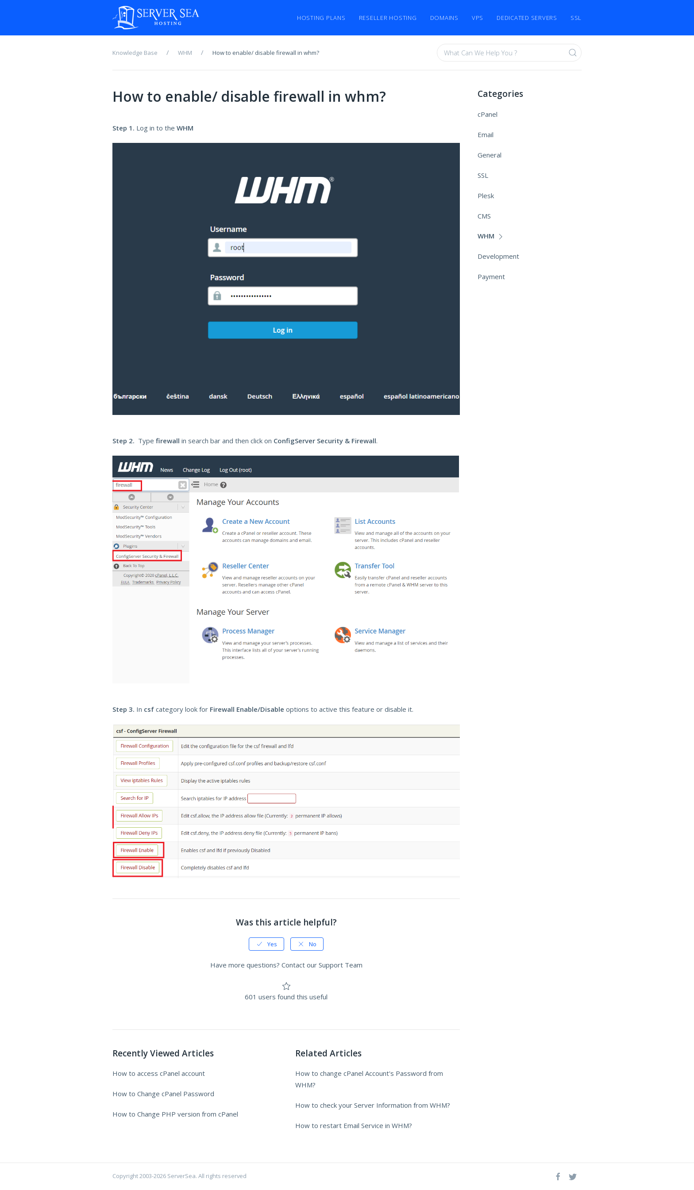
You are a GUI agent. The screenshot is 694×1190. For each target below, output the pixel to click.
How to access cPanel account (158, 1073)
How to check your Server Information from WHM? (372, 1105)
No (306, 944)
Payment (491, 276)
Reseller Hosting (388, 18)
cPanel (487, 114)
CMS (484, 215)
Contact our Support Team (321, 964)
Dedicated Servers (527, 18)
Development (498, 256)
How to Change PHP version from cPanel (175, 1113)
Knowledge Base (135, 53)
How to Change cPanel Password (163, 1093)
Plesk (486, 195)
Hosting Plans (321, 18)
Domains (444, 18)
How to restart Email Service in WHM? (353, 1125)
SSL (576, 18)
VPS (477, 18)
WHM (185, 53)
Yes (266, 944)
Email (486, 134)
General (489, 154)
